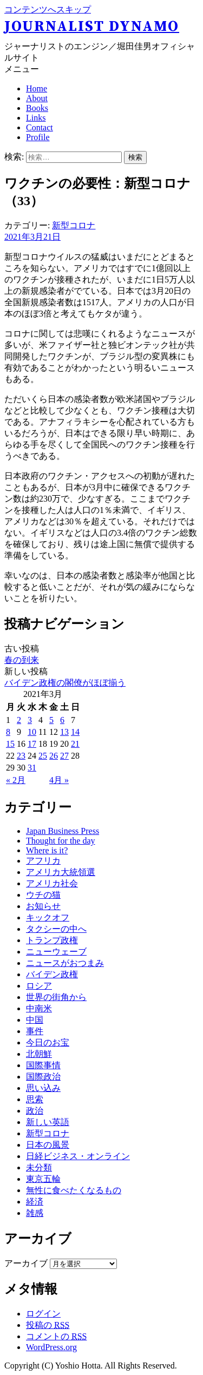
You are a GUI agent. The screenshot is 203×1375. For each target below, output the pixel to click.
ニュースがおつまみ (65, 963)
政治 (34, 1110)
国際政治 (43, 1076)
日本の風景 (47, 1144)
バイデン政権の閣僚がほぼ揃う (65, 682)
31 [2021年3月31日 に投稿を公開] (32, 767)
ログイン (43, 1313)
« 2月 (15, 780)
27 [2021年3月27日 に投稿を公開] (64, 755)
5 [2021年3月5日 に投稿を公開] (51, 720)
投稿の (47, 1325)
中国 (34, 1019)
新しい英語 (47, 1122)
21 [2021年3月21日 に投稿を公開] (75, 743)
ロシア (39, 985)
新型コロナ (73, 225)
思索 (34, 1099)
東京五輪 (43, 1178)
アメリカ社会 (52, 883)
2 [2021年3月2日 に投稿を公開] (19, 720)
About (37, 98)
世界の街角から (56, 997)
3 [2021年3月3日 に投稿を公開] (30, 720)
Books (37, 108)
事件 (34, 1031)
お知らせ (43, 906)
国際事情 (43, 1065)
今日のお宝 (47, 1042)
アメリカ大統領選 (60, 872)
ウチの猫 (43, 894)
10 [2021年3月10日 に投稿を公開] (32, 731)
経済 (34, 1201)
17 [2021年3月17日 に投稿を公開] (32, 743)
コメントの (56, 1336)
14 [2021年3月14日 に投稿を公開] (75, 731)
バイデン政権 (52, 974)
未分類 (39, 1167)
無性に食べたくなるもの (73, 1190)
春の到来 (21, 660)
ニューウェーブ (56, 951)
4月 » (59, 780)
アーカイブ (26, 1263)
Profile (38, 137)
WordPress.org (51, 1347)
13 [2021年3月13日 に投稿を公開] (64, 731)
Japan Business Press (62, 830)
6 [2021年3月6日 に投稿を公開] (62, 720)
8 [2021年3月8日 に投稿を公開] (8, 731)
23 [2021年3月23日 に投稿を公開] (21, 755)
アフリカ (43, 860)
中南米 (39, 1008)
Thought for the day (60, 840)
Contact (39, 127)
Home (36, 88)
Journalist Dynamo (91, 26)
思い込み (43, 1088)
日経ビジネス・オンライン (78, 1156)
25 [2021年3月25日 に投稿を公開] (42, 755)
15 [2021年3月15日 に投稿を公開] (10, 743)
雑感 (34, 1213)
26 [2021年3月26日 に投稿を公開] (53, 755)
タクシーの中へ (56, 928)
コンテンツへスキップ (47, 9)
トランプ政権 (52, 940)
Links (35, 117)
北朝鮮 (39, 1053)
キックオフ (47, 917)
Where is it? (47, 850)
